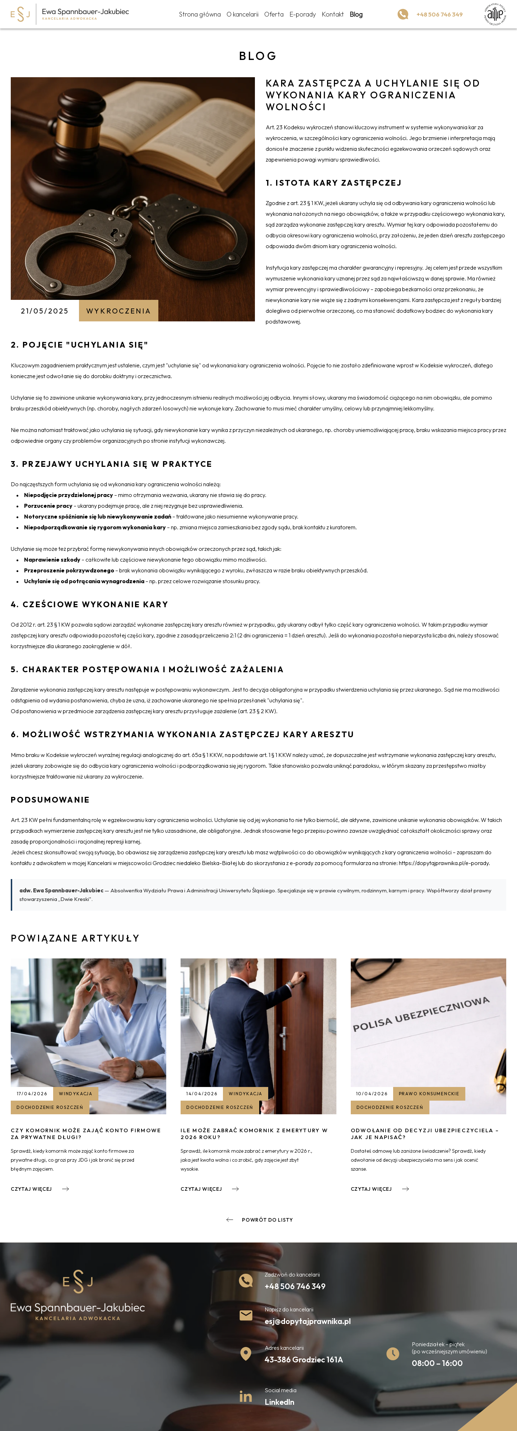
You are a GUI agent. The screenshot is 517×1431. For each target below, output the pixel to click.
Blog (353, 15)
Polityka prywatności (34, 1419)
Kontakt (330, 15)
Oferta (271, 15)
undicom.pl (406, 1419)
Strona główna (197, 15)
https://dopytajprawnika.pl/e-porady (444, 863)
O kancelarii (240, 15)
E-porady (300, 15)
